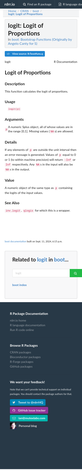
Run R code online (22, 326)
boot (59, 256)
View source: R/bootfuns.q (25, 53)
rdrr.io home (18, 317)
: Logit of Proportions (25, 13)
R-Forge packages (21, 358)
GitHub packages (21, 363)
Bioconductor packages (25, 353)
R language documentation (27, 321)
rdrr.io (9, 4)
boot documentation (15, 238)
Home (12, 10)
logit (42, 256)
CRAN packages (20, 349)
